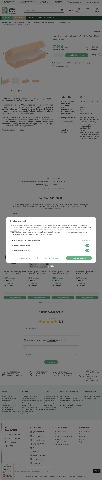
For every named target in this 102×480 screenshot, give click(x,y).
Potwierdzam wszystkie (79, 258)
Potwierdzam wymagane (50, 258)
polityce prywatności (29, 229)
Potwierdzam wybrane (23, 258)
